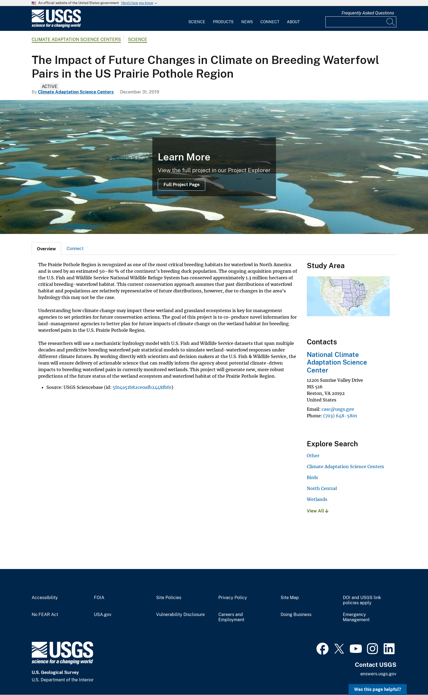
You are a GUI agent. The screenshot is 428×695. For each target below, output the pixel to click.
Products (223, 22)
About (293, 22)
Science (196, 22)
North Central (322, 488)
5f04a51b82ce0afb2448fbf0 (141, 387)
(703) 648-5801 (340, 415)
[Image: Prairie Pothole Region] (214, 167)
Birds (312, 477)
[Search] (390, 21)
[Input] (360, 21)
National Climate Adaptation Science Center (337, 362)
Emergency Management (356, 617)
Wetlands (317, 499)
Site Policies (168, 597)
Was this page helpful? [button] (377, 689)
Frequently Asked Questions (367, 13)
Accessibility (45, 597)
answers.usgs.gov (378, 673)
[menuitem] (197, 18)
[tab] (46, 248)
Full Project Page (182, 184)
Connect (269, 22)
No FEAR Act (45, 614)
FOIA (99, 597)
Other (313, 455)
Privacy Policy (232, 597)
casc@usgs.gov (338, 409)
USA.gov (102, 614)
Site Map (290, 597)
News (247, 22)
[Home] (56, 26)
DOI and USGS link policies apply (362, 600)
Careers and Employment (231, 617)
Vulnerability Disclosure (180, 614)
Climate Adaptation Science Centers (76, 39)
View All (317, 511)
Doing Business (296, 614)
